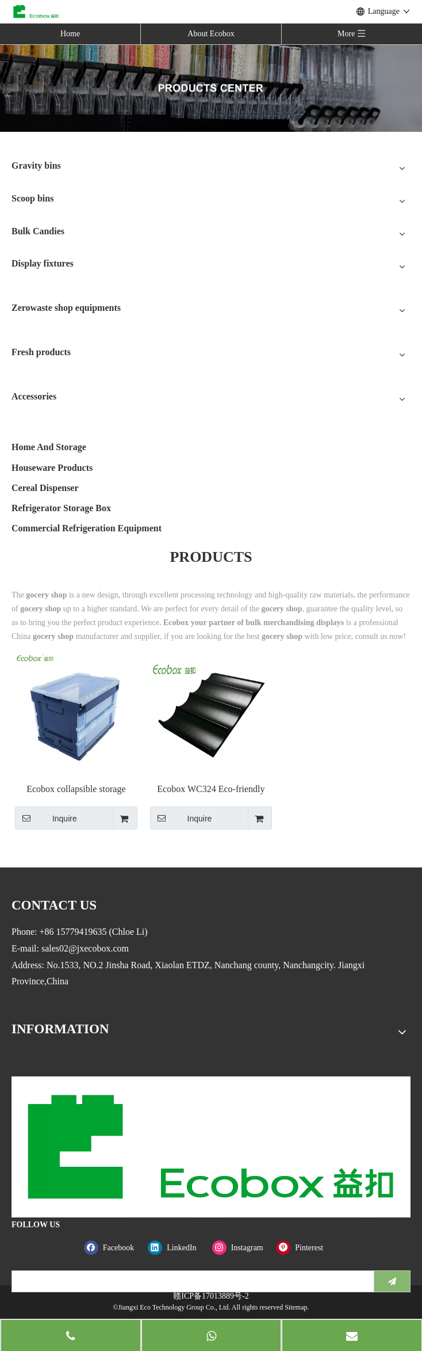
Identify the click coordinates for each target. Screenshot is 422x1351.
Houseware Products (52, 468)
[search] (190, 1281)
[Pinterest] (305, 1247)
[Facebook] (113, 1247)
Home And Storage (48, 447)
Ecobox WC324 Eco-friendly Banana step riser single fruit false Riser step (210, 789)
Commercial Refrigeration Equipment (86, 528)
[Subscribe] (392, 1281)
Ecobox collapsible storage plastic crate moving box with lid (76, 789)
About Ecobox (210, 33)
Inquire (46, 817)
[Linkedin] (177, 1247)
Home (70, 33)
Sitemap (296, 1307)
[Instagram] (241, 1247)
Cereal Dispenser (45, 488)
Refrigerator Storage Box (61, 508)
